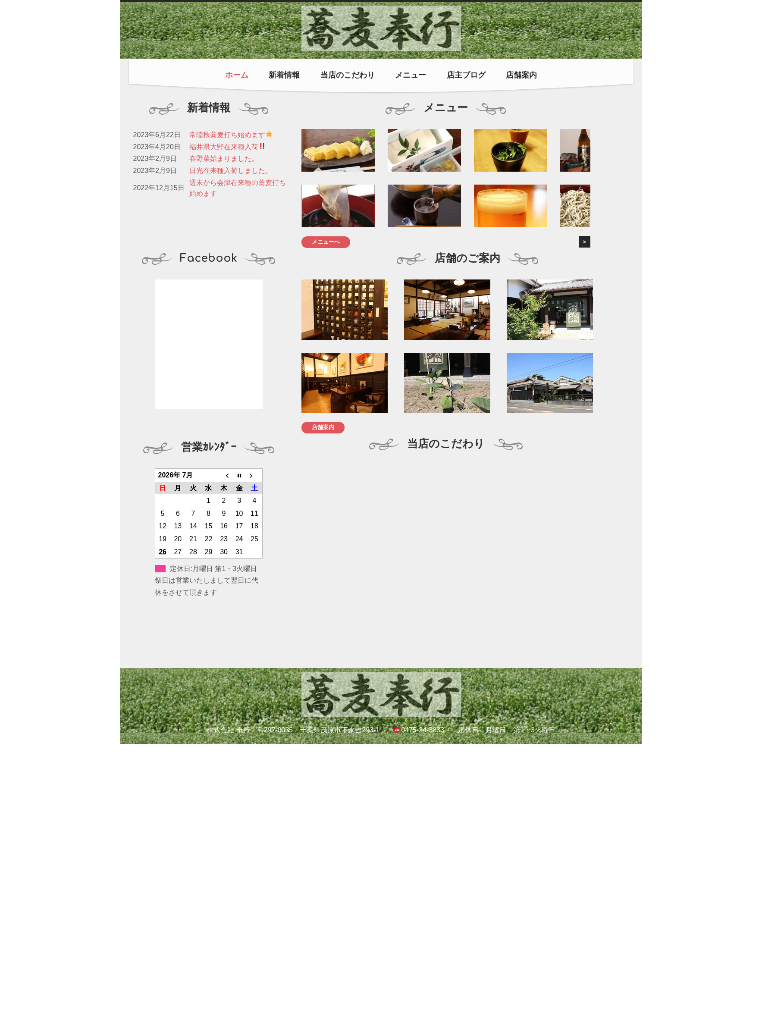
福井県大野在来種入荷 (227, 147)
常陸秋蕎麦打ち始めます (231, 134)
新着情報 (284, 75)
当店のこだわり (347, 75)
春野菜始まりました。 (223, 158)
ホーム (236, 75)
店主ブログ (466, 75)
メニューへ (326, 242)
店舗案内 (521, 75)
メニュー (410, 75)
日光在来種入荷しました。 (230, 170)
